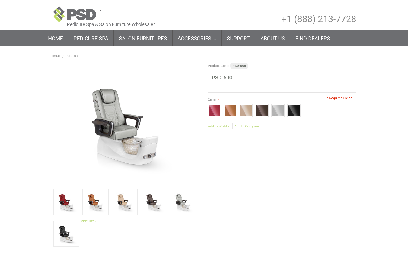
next (92, 220)
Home (56, 56)
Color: (213, 100)
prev (84, 220)
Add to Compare (246, 126)
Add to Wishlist (219, 126)
